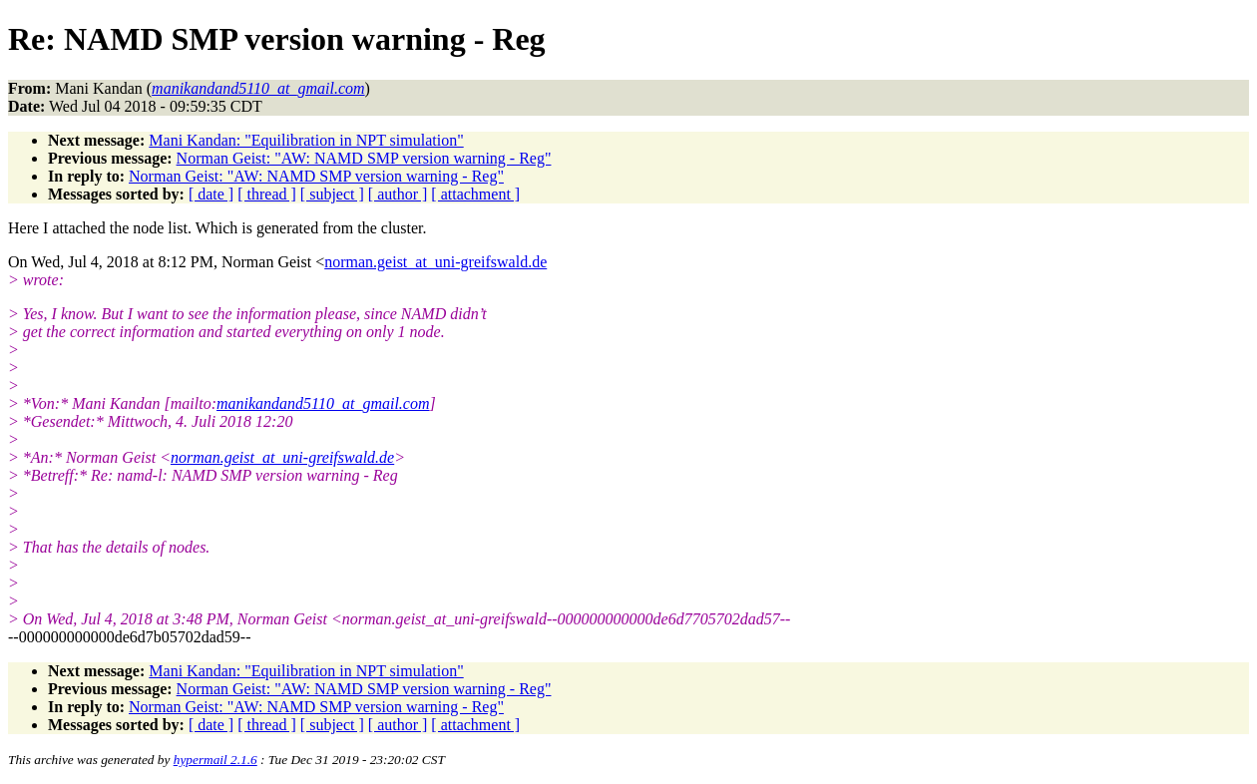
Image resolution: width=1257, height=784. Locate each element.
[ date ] (211, 194)
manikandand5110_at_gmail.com (322, 403)
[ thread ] (266, 194)
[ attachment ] (475, 194)
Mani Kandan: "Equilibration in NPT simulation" (306, 140)
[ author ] (398, 194)
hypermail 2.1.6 (215, 759)
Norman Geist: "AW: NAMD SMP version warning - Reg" (364, 158)
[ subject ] (332, 194)
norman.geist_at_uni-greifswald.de (435, 261)
